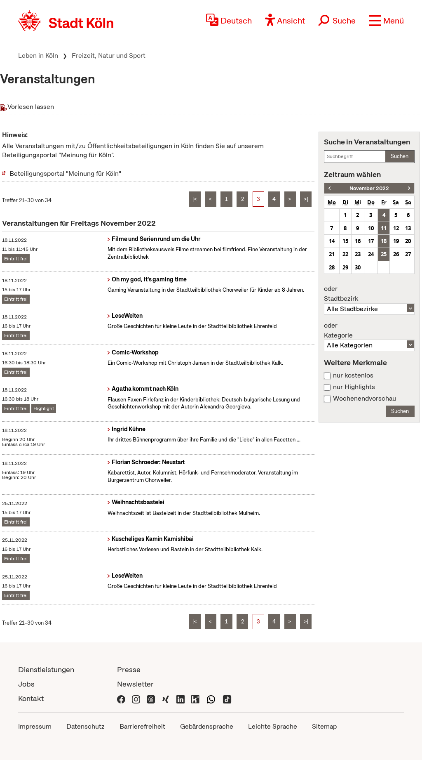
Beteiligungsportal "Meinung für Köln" (65, 173)
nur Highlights (354, 387)
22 (345, 254)
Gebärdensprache (206, 726)
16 (358, 241)
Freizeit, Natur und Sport (108, 55)
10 (371, 228)
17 (371, 241)
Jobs (26, 684)
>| (306, 199)
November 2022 (369, 188)
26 (396, 254)
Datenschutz (85, 726)
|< (194, 199)
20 (408, 241)
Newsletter (135, 684)
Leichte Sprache (272, 726)
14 (332, 241)
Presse (129, 669)
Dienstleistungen (46, 669)
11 (384, 228)
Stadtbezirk (369, 294)
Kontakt (31, 698)
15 (345, 241)
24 (371, 254)
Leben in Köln (38, 55)
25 (384, 254)
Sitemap (324, 726)
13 (408, 228)
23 (358, 254)
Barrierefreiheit (142, 726)
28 (332, 267)
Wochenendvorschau (364, 398)
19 (396, 241)
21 (332, 254)
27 (408, 254)
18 (384, 241)
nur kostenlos (353, 375)
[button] (386, 20)
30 (358, 267)
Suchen (399, 156)
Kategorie (369, 330)
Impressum (35, 726)
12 (396, 228)
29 (345, 267)
